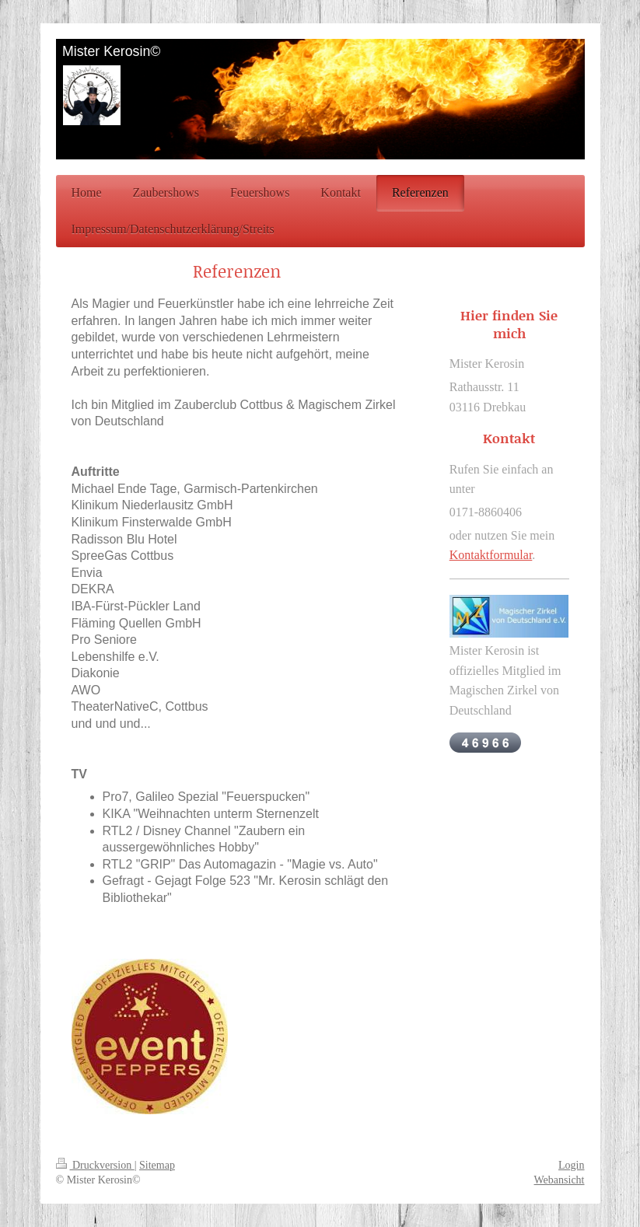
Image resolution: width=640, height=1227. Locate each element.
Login (571, 1165)
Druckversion (95, 1165)
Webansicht (559, 1180)
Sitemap (157, 1165)
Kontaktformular (491, 554)
